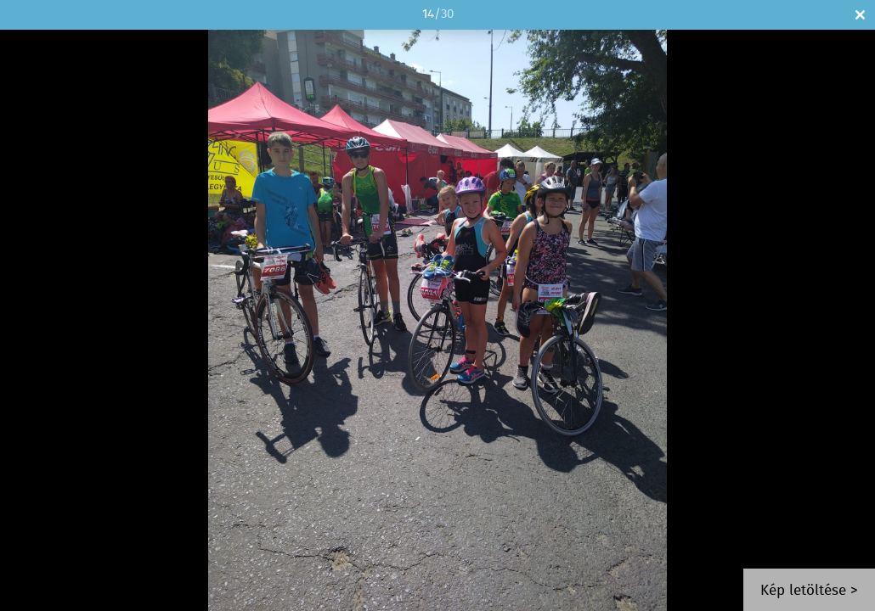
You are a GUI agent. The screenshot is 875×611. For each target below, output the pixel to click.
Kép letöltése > (809, 591)
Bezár (860, 15)
